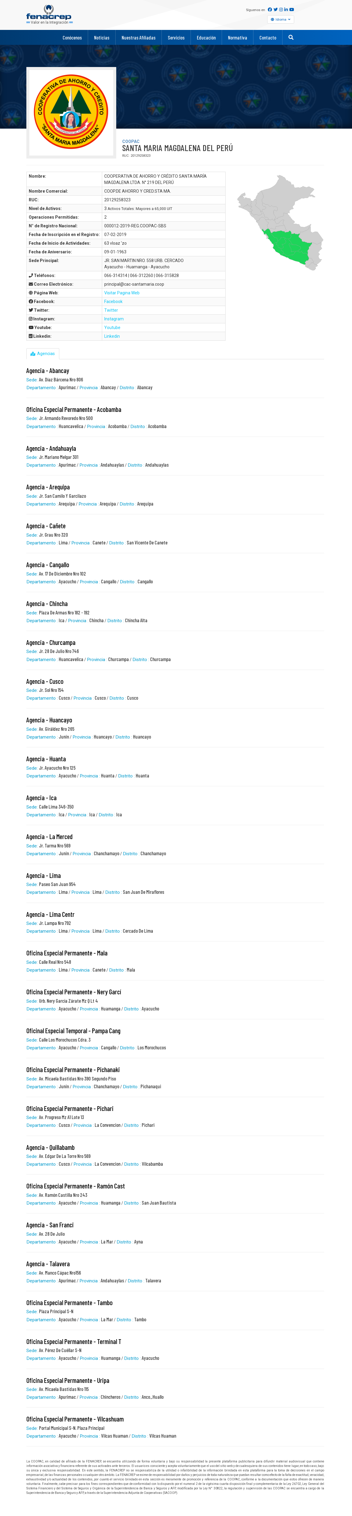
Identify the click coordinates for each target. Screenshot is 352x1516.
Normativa (237, 37)
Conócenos (72, 37)
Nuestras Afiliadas (138, 37)
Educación (206, 37)
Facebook (113, 301)
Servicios (176, 37)
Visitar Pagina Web (122, 292)
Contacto (267, 37)
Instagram (114, 318)
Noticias (101, 37)
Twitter (111, 310)
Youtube (112, 327)
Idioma (281, 19)
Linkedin (112, 336)
